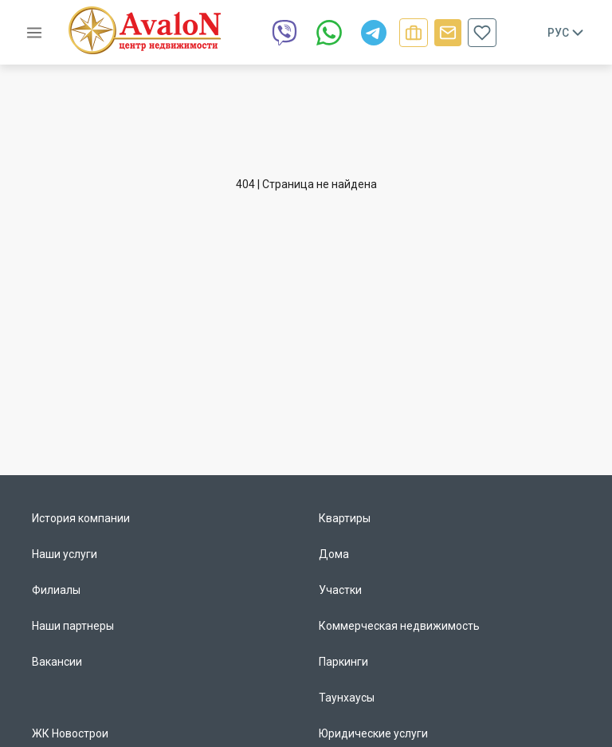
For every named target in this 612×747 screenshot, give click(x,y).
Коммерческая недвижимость (399, 625)
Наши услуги (64, 554)
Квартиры (345, 518)
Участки (340, 590)
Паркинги (343, 661)
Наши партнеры (73, 625)
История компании (81, 518)
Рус (567, 32)
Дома (334, 554)
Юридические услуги (373, 733)
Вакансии (57, 661)
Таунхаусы (347, 697)
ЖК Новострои (70, 733)
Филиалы (56, 590)
